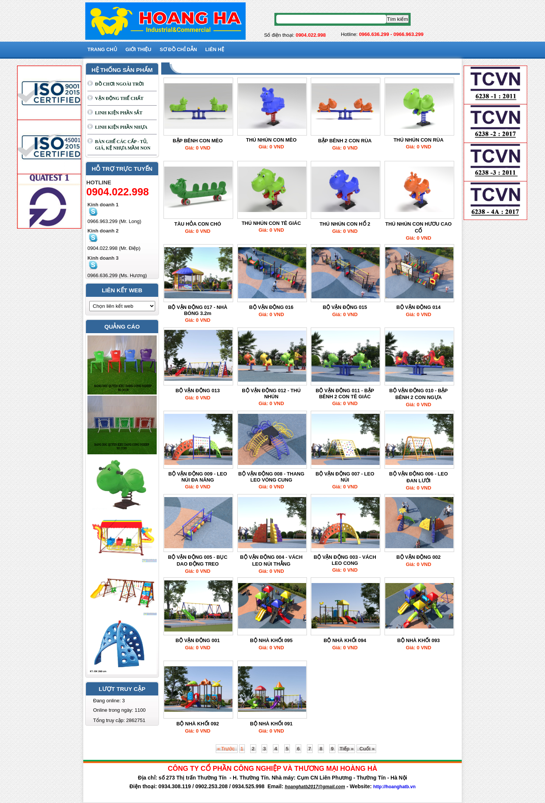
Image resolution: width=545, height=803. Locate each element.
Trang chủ (102, 49)
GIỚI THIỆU (138, 49)
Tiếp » (346, 749)
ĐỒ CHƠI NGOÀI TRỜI (119, 84)
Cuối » (366, 749)
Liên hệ (214, 49)
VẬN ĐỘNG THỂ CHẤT (119, 98)
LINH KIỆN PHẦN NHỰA (121, 127)
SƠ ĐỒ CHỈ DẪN (178, 49)
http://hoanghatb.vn (394, 786)
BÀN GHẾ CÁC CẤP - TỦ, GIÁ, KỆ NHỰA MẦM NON (122, 145)
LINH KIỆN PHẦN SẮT (118, 112)
